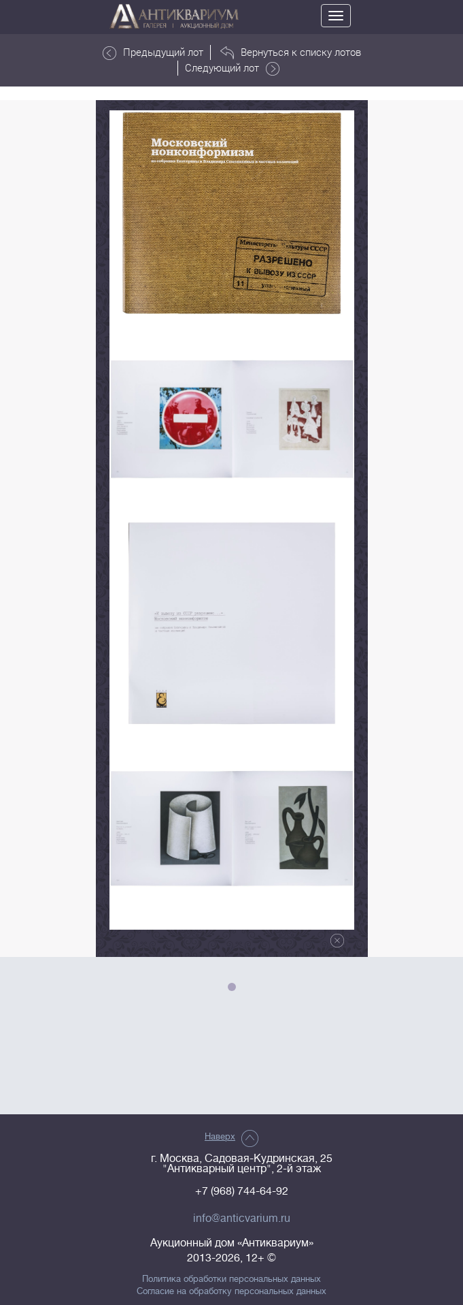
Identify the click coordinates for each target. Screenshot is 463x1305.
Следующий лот (232, 68)
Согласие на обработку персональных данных (231, 1291)
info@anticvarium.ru (241, 1218)
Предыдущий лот (153, 52)
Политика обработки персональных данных (231, 1279)
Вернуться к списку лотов (290, 52)
